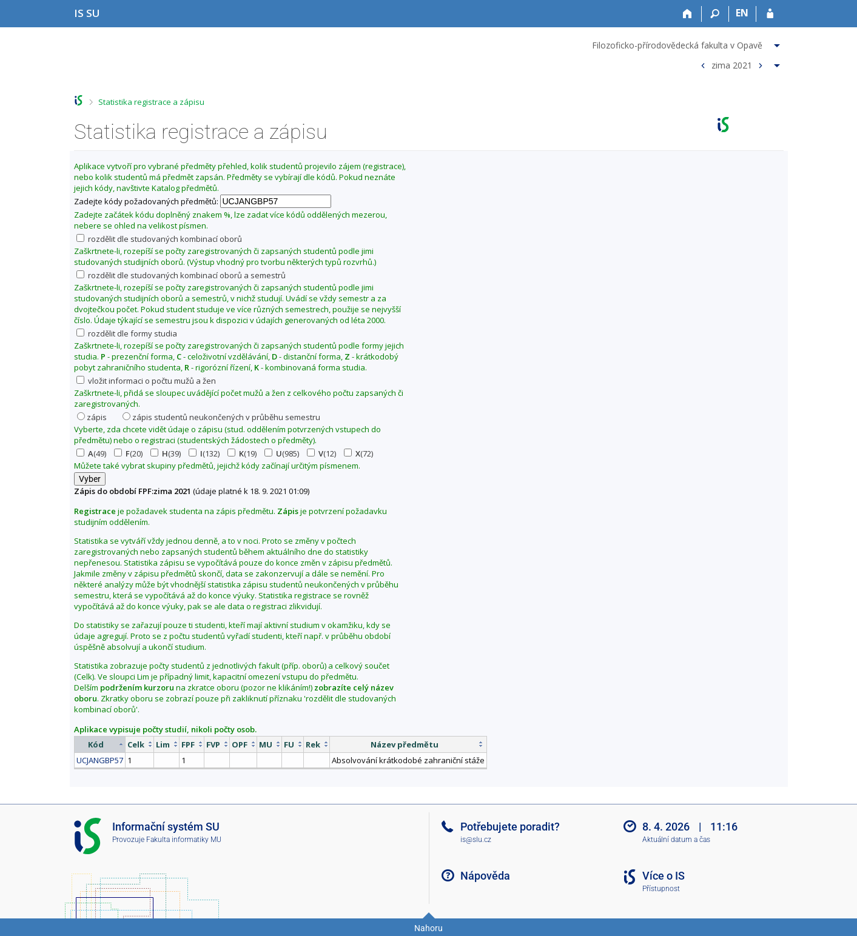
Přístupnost (661, 888)
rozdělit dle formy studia (126, 333)
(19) (242, 453)
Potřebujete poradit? (510, 826)
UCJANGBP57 (99, 760)
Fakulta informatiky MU (183, 839)
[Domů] (688, 14)
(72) (358, 453)
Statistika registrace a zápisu (151, 101)
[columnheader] (99, 744)
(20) (128, 453)
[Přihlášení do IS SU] (770, 14)
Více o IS (663, 875)
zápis (92, 417)
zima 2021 (731, 64)
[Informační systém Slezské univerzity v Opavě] (87, 13)
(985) (281, 453)
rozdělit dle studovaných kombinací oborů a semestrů (181, 275)
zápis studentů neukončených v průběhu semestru (221, 417)
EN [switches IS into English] (742, 12)
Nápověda (485, 875)
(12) (321, 453)
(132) (204, 453)
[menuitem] (687, 43)
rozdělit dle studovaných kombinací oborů (159, 238)
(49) (91, 453)
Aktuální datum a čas (676, 839)
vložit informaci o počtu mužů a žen (146, 380)
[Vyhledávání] (715, 14)
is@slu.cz (475, 839)
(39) (165, 453)
